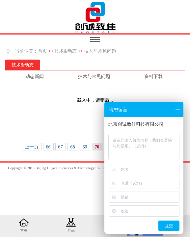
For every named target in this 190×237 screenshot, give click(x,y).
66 (48, 147)
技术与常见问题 (100, 51)
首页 (42, 51)
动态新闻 (34, 76)
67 (60, 147)
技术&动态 (66, 51)
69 (85, 147)
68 (72, 147)
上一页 (32, 147)
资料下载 (153, 76)
